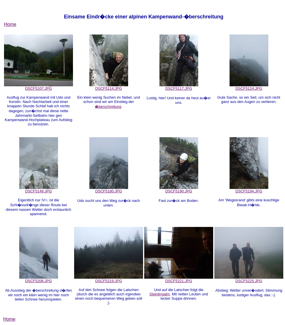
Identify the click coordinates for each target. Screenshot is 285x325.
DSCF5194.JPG (249, 189)
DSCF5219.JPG (108, 279)
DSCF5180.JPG (108, 189)
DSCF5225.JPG (248, 279)
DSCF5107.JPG (38, 87)
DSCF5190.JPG (178, 189)
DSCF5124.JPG (249, 87)
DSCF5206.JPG (38, 279)
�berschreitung (108, 106)
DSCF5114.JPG (108, 87)
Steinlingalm (159, 294)
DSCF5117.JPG (178, 87)
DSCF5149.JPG (38, 189)
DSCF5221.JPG (178, 279)
